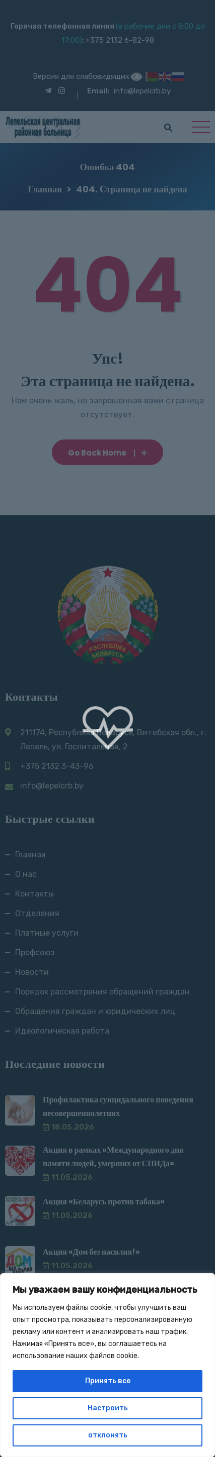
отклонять (107, 1435)
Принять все (107, 1381)
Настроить (108, 1408)
